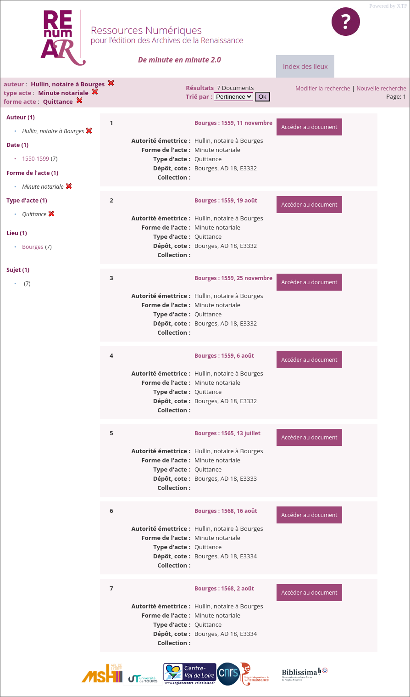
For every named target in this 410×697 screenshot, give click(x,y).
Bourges (32, 247)
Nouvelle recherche (382, 88)
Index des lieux (305, 66)
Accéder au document (309, 127)
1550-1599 (35, 159)
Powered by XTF (388, 6)
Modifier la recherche (322, 88)
